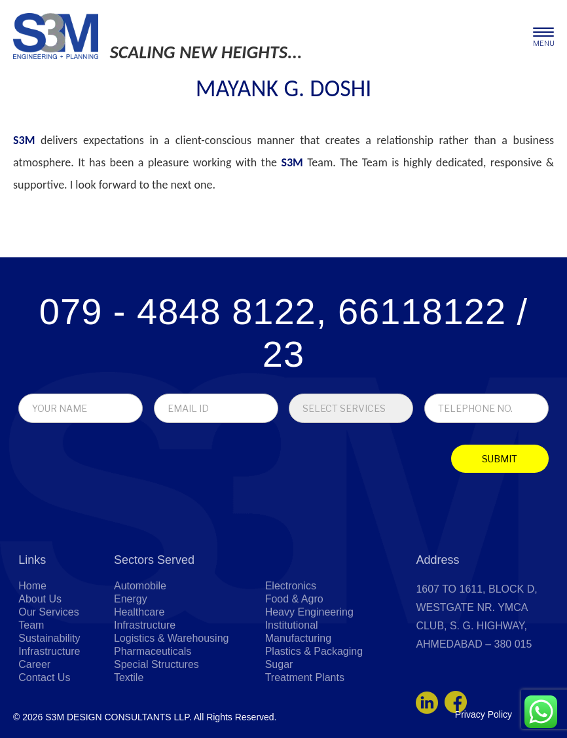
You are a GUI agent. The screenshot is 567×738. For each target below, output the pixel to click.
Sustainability (49, 678)
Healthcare (139, 652)
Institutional (291, 665)
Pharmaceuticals (152, 691)
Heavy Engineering (309, 652)
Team (31, 665)
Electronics (290, 626)
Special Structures (156, 704)
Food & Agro (294, 639)
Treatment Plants (304, 718)
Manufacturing (298, 678)
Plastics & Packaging (314, 691)
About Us (40, 639)
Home (32, 626)
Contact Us (44, 718)
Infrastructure (49, 691)
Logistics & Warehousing (171, 678)
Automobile (140, 626)
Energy (130, 639)
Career (34, 704)
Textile (128, 718)
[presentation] (112, 461)
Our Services (48, 652)
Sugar (279, 704)
